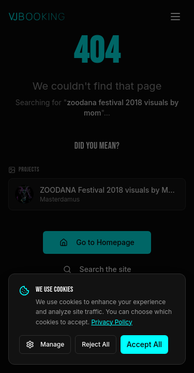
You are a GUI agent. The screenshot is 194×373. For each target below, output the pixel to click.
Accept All (144, 344)
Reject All (96, 344)
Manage (45, 344)
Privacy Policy (111, 322)
